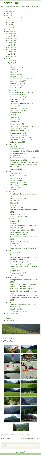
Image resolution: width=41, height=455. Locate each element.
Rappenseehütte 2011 (18, 180)
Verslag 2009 (12, 40)
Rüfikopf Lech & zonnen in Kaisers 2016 (24, 284)
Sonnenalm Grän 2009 (18, 128)
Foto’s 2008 (12, 90)
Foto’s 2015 (12, 250)
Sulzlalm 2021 (15, 307)
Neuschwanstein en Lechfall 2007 (22, 79)
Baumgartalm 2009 (17, 124)
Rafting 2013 (14, 244)
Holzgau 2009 (15, 119)
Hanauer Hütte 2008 (17, 95)
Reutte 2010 (14, 146)
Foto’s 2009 (12, 115)
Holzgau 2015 (15, 253)
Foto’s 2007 (12, 63)
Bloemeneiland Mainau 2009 (20, 137)
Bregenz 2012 (15, 205)
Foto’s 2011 (12, 171)
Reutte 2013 (14, 221)
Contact (8, 318)
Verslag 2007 (12, 36)
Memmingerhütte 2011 (18, 185)
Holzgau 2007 (15, 65)
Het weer (9, 29)
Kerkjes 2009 (15, 122)
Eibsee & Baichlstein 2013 (19, 235)
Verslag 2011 (12, 45)
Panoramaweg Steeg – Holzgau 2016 (23, 295)
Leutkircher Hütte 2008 (18, 110)
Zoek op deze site (12, 320)
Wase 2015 (14, 255)
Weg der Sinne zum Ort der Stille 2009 (23, 126)
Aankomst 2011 (15, 174)
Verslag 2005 (12, 34)
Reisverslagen (11, 31)
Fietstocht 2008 (15, 113)
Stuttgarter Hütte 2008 (18, 108)
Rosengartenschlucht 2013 (19, 232)
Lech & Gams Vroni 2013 (19, 241)
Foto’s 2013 (12, 219)
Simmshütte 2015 (16, 275)
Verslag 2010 (12, 43)
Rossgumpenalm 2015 (18, 273)
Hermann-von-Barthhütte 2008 (21, 92)
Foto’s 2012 (12, 192)
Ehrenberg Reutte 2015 (18, 259)
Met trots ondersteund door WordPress (14, 451)
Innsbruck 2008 (15, 106)
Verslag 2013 (12, 49)
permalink (26, 434)
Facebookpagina (12, 314)
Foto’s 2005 (12, 61)
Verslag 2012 (12, 47)
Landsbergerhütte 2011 (18, 183)
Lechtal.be (10, 3)
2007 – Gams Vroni (7, 438)
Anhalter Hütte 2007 (17, 83)
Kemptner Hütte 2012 (18, 198)
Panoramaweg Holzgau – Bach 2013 (23, 225)
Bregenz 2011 (15, 189)
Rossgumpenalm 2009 (18, 133)
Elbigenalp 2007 (16, 77)
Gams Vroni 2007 (16, 88)
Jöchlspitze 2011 (16, 178)
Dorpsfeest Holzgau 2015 (19, 262)
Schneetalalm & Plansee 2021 (20, 311)
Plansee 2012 (15, 201)
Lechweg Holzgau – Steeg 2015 (21, 264)
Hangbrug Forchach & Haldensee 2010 (24, 162)
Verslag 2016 (12, 54)
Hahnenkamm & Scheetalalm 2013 (22, 230)
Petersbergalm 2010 (17, 149)
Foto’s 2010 (12, 144)
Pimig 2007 (14, 72)
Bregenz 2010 (15, 156)
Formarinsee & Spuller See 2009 (21, 140)
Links (8, 316)
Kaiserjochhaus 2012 (17, 214)
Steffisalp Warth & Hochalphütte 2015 (23, 257)
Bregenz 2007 (15, 70)
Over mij (9, 13)
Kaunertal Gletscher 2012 (19, 216)
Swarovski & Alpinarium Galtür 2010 (23, 158)
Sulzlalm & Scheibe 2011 (18, 176)
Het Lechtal (10, 16)
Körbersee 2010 (16, 169)
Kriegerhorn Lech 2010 (18, 160)
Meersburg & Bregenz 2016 (20, 286)
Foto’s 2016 (12, 277)
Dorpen (11, 22)
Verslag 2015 (12, 52)
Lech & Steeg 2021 (16, 309)
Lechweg (11, 25)
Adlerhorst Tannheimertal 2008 (21, 104)
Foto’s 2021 (12, 302)
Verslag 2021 (12, 56)
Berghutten (12, 20)
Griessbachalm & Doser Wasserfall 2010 (24, 151)
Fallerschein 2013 (16, 228)
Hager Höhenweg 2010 (18, 153)
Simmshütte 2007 (16, 67)
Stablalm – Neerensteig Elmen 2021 (23, 304)
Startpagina (10, 11)
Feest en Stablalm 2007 (18, 74)
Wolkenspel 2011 (16, 187)
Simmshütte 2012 (16, 207)
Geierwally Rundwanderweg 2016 (22, 289)
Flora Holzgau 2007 (17, 86)
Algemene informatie (15, 18)
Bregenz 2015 (15, 271)
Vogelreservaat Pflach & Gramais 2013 (23, 248)
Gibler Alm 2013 (15, 246)
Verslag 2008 (12, 38)
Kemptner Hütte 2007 (18, 81)
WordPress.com (20, 452)
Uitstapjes (11, 27)
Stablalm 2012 (15, 203)
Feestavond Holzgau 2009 (19, 131)
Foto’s (8, 58)
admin (13, 338)
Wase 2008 (14, 101)
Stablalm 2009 (15, 117)
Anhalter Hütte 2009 (17, 142)
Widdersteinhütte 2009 (18, 135)
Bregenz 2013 (15, 223)
